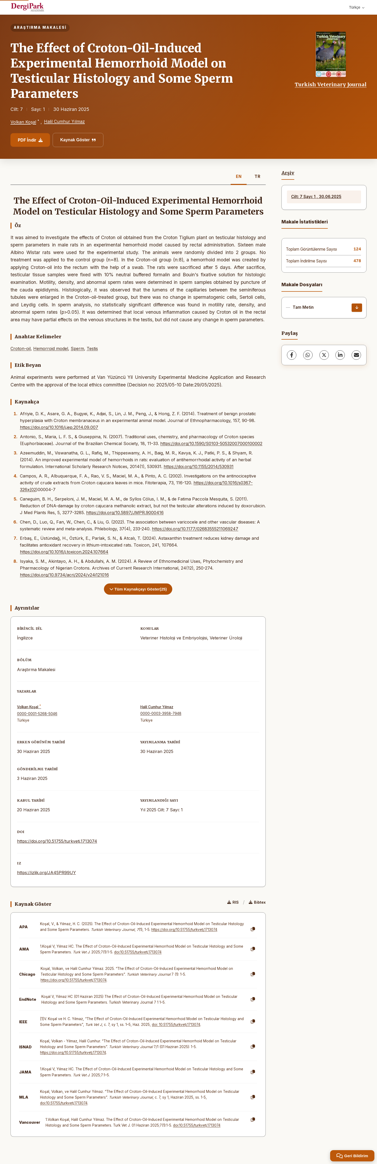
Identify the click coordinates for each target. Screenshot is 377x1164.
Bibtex (257, 902)
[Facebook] (291, 355)
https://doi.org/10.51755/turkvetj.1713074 (57, 841)
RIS (233, 902)
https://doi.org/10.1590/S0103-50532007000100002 (211, 443)
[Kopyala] (253, 929)
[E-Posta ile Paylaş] (356, 355)
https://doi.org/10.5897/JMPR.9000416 (125, 512)
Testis (92, 348)
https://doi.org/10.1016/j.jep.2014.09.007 (59, 427)
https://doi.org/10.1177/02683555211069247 (195, 528)
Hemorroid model (50, 348)
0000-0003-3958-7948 (160, 713)
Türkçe (356, 7)
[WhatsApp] (308, 355)
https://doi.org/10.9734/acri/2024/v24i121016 (64, 574)
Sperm (77, 348)
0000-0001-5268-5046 (37, 714)
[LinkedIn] (340, 355)
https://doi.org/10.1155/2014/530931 (199, 466)
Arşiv (287, 173)
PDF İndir (30, 140)
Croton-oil (20, 348)
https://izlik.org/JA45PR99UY (46, 872)
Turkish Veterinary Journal (331, 84)
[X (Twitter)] (324, 355)
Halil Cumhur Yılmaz (64, 121)
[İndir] (357, 307)
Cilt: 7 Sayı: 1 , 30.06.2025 (316, 196)
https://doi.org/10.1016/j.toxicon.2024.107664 (64, 551)
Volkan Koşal (23, 122)
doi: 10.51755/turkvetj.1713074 (176, 1024)
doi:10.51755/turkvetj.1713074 (138, 952)
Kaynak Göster (78, 140)
